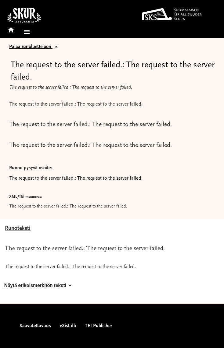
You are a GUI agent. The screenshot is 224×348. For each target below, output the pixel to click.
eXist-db (68, 326)
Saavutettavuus (35, 326)
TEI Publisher (98, 326)
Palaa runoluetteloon (34, 47)
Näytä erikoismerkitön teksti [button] (39, 285)
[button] (26, 32)
